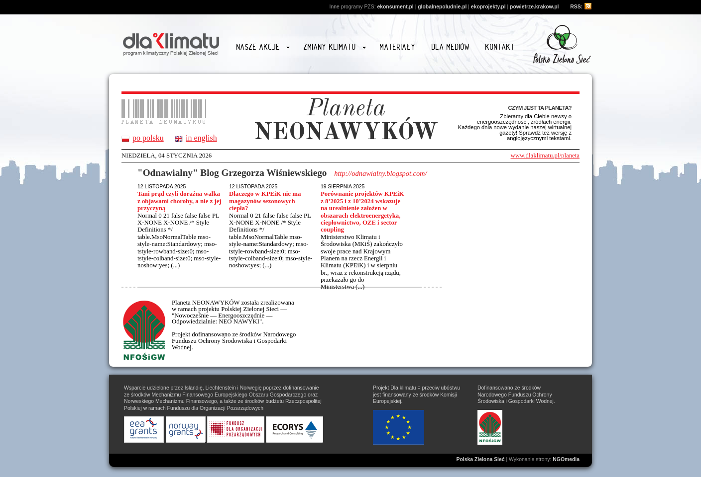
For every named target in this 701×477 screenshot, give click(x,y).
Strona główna (171, 43)
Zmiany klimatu (334, 48)
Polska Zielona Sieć (481, 459)
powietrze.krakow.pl (534, 6)
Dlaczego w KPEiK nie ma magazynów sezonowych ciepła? (265, 201)
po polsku (148, 138)
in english (201, 138)
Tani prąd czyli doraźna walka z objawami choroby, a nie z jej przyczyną (179, 201)
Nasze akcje (263, 48)
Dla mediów (451, 47)
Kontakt (500, 47)
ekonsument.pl (395, 6)
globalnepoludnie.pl (442, 6)
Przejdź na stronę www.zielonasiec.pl (562, 44)
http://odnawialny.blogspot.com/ (380, 173)
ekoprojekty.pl (488, 6)
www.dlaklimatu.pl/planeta (545, 155)
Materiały (398, 47)
